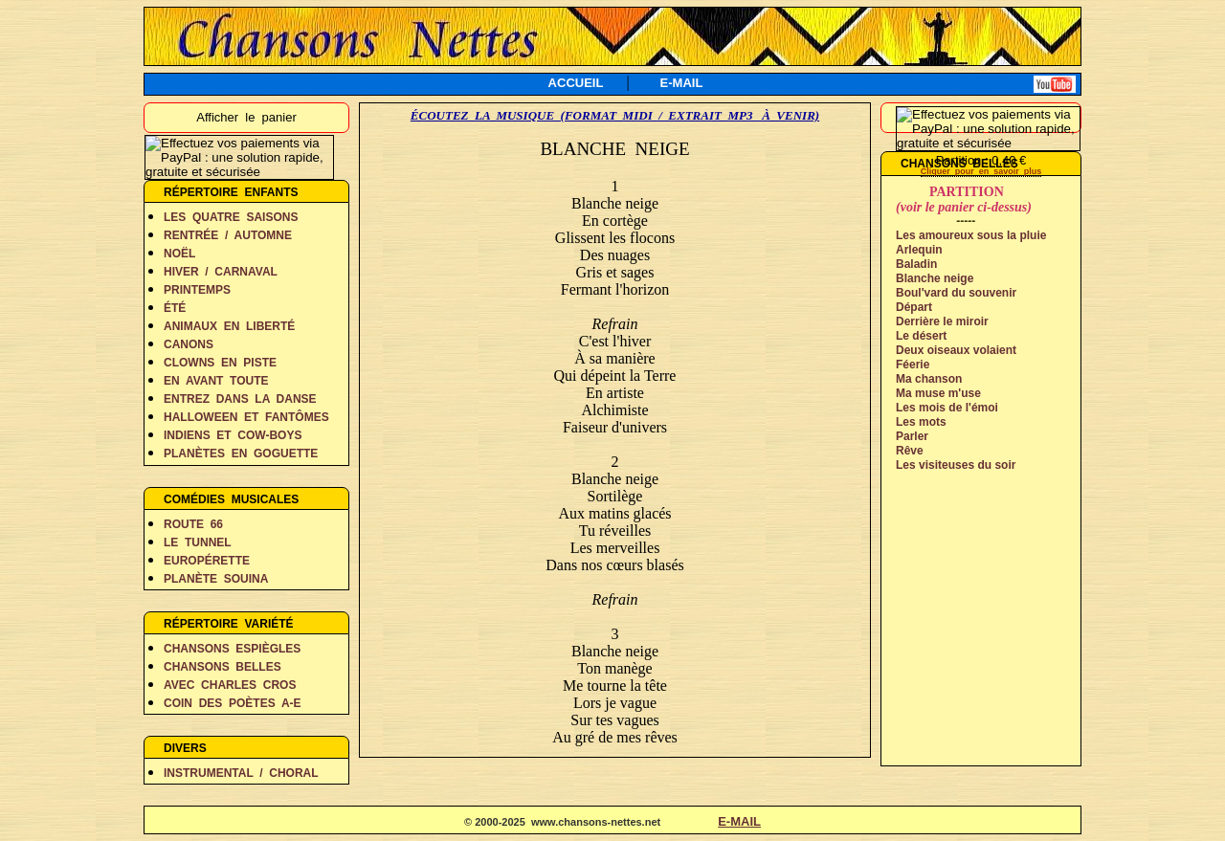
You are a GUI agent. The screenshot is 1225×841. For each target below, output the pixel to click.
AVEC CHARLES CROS (230, 685)
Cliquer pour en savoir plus (981, 171)
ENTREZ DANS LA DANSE (240, 399)
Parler (912, 436)
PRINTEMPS (197, 290)
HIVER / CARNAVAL (221, 271)
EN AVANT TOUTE (216, 380)
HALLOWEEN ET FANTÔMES (246, 417)
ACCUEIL (576, 83)
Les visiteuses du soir (955, 465)
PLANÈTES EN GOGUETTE (241, 453)
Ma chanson (929, 379)
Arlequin (919, 249)
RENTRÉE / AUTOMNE (228, 235)
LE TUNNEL (198, 542)
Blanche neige (934, 278)
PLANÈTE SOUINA (216, 579)
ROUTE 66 (193, 524)
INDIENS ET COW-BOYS (232, 435)
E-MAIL (681, 83)
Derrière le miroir (942, 321)
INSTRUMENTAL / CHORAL (241, 773)
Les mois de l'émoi (947, 407)
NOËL (179, 253)
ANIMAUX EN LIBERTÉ (229, 326)
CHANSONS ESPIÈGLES (232, 648)
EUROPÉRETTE (207, 560)
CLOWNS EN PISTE (220, 362)
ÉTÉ (175, 308)
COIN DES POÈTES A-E (232, 703)
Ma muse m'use (938, 393)
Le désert (921, 336)
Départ (914, 307)
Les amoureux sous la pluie (971, 235)
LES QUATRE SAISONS (231, 217)
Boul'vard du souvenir (956, 292)
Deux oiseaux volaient (956, 350)
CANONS (188, 344)
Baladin (916, 264)
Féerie (912, 364)
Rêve (910, 450)
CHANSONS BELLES (222, 667)
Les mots (921, 422)
